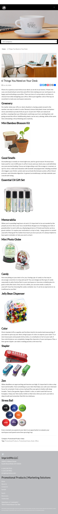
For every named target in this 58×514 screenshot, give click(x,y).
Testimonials (5, 498)
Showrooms (4, 496)
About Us (4, 484)
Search (3, 493)
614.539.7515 (7, 468)
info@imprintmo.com (8, 473)
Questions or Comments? (9, 502)
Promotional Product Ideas (16, 438)
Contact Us (4, 487)
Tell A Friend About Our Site (10, 504)
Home (4, 49)
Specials (3, 489)
